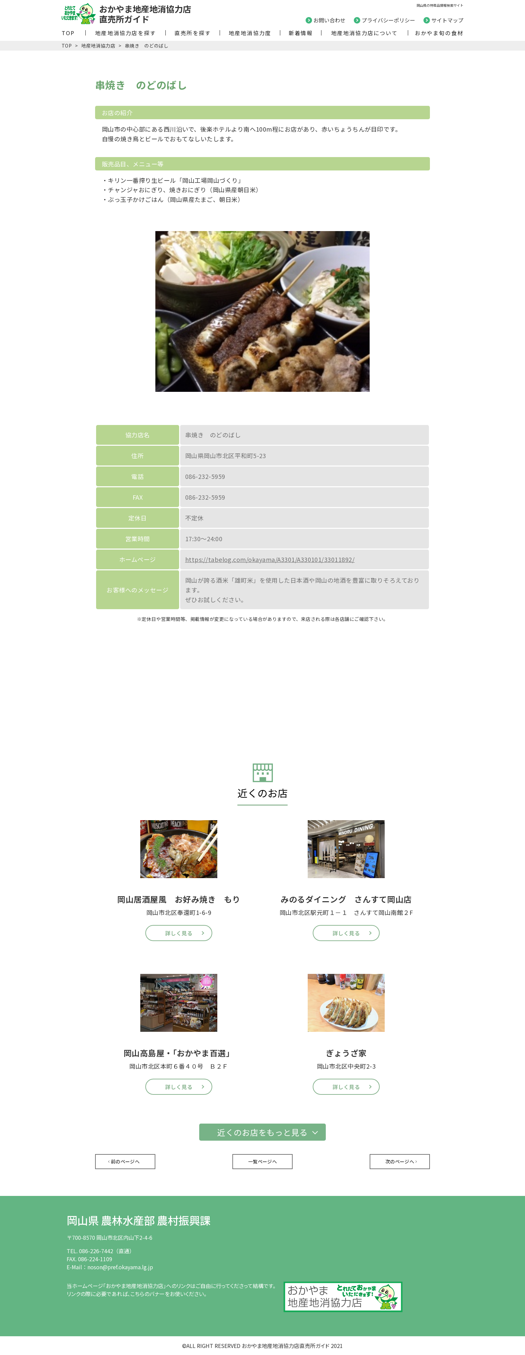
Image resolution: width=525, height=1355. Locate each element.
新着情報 (301, 32)
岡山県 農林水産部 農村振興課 (139, 1220)
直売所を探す (192, 32)
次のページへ (400, 1161)
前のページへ (125, 1161)
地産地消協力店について (364, 32)
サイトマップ (447, 20)
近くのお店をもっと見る (262, 1132)
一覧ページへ (262, 1161)
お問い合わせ (329, 20)
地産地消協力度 (250, 32)
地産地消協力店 (98, 45)
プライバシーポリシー (388, 20)
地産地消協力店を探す (125, 32)
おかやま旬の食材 (439, 32)
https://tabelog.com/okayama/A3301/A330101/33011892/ (270, 559)
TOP (68, 32)
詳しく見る (179, 933)
